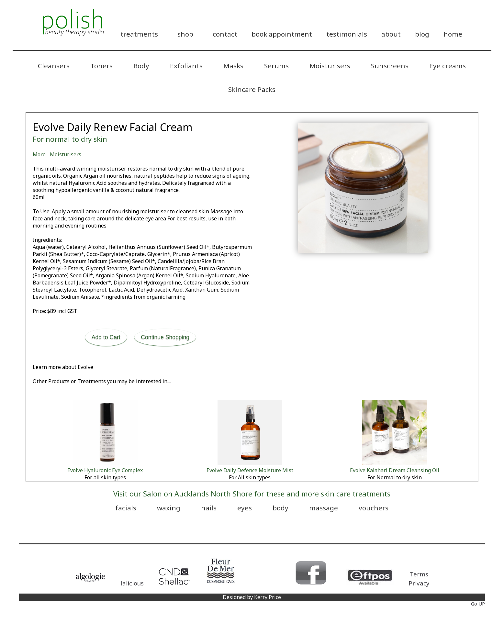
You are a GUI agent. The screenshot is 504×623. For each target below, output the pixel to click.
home (452, 34)
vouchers (373, 507)
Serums (276, 65)
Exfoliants (186, 65)
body (280, 507)
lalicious (132, 583)
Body (141, 65)
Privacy (419, 583)
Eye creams (447, 65)
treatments (139, 34)
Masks (233, 65)
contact (225, 34)
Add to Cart (106, 337)
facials (125, 507)
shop (185, 34)
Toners (101, 65)
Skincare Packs (251, 89)
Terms (419, 574)
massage (323, 507)
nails (209, 507)
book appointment (282, 34)
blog (422, 34)
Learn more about (63, 367)
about (391, 34)
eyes (244, 507)
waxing (168, 507)
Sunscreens (390, 65)
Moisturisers (329, 65)
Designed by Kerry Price (252, 597)
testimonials (346, 34)
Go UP (478, 604)
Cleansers (54, 65)
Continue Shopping (165, 337)
